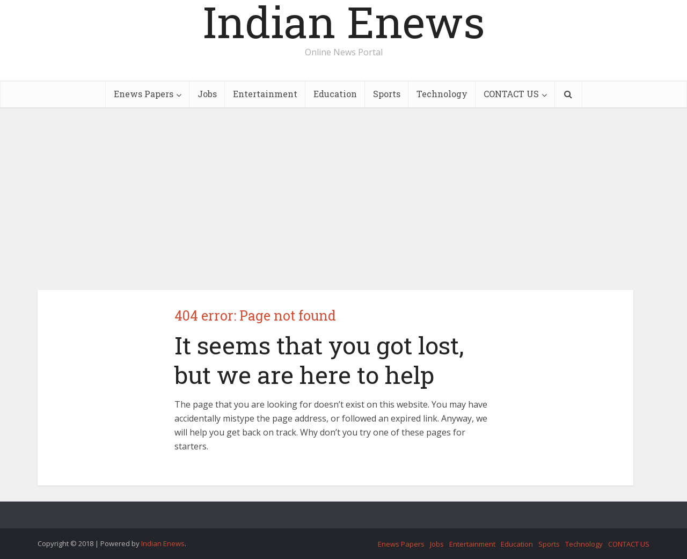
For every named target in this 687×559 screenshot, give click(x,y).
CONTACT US (511, 93)
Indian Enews (344, 21)
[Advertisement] (343, 199)
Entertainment (265, 93)
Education (335, 93)
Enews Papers (143, 93)
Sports (386, 93)
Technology (441, 93)
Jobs (207, 93)
